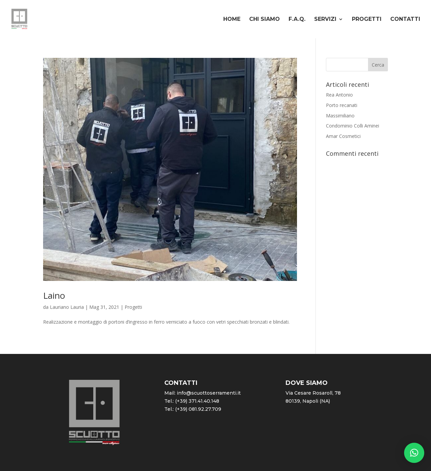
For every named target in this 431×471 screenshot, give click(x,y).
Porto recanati (341, 105)
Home (231, 19)
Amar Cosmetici (343, 136)
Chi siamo (264, 19)
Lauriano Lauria (67, 307)
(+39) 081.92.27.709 (198, 409)
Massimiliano (340, 115)
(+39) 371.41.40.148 (197, 401)
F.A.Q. (297, 19)
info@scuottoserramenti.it (209, 393)
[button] (414, 453)
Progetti (367, 19)
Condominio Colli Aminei (352, 125)
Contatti (405, 19)
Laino (54, 295)
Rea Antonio (339, 95)
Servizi (325, 19)
